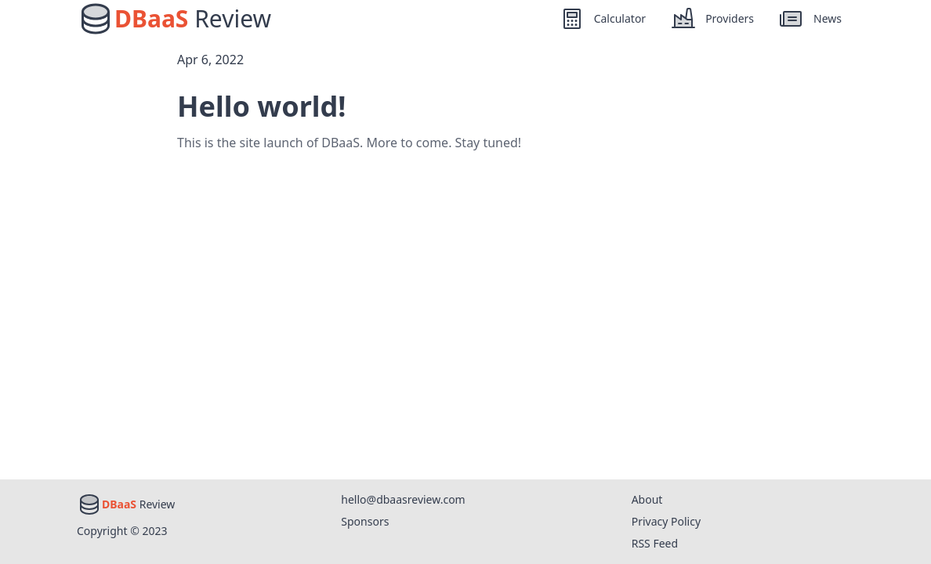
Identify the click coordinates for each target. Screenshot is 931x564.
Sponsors (365, 521)
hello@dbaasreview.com (403, 499)
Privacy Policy (666, 521)
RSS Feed (655, 543)
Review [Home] (192, 19)
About (647, 499)
